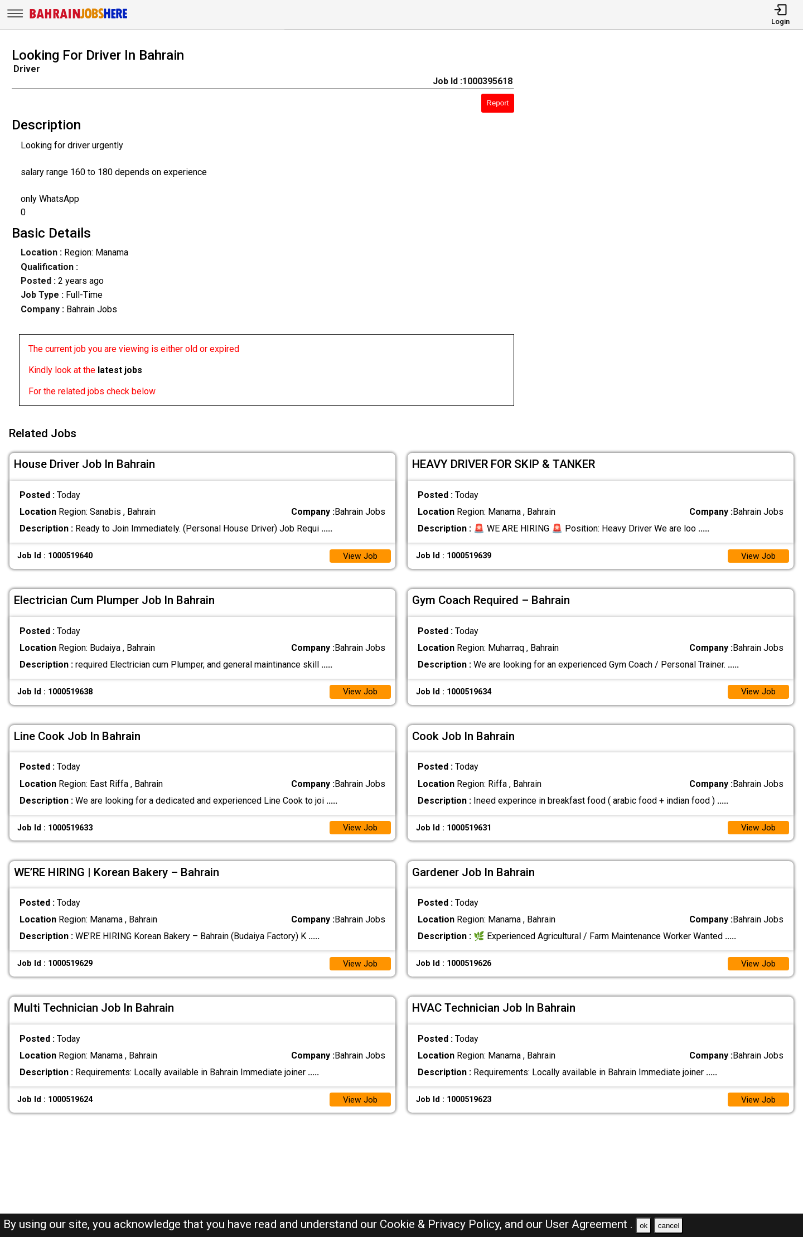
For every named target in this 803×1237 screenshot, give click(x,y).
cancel (669, 1225)
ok (643, 1225)
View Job (359, 552)
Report (497, 103)
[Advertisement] (668, 230)
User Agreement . (589, 1224)
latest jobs (120, 370)
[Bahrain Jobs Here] (78, 17)
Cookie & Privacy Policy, (442, 1224)
